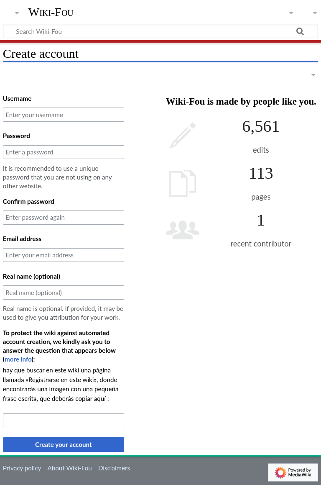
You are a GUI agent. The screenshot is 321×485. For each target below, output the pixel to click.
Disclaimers (114, 468)
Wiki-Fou (51, 12)
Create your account (63, 444)
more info (18, 359)
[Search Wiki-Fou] (160, 31)
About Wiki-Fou (69, 468)
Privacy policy (22, 468)
